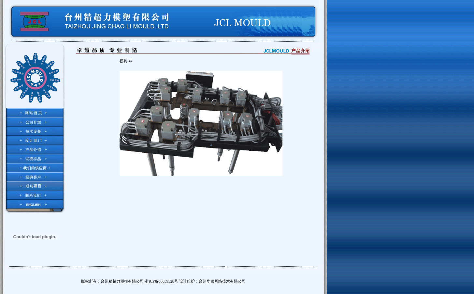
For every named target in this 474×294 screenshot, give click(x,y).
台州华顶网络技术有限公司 (222, 281)
